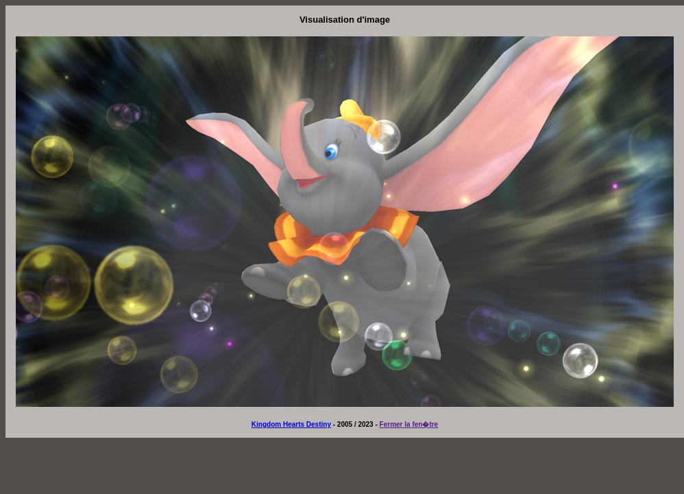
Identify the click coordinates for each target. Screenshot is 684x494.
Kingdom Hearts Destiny (291, 424)
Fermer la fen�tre (409, 424)
